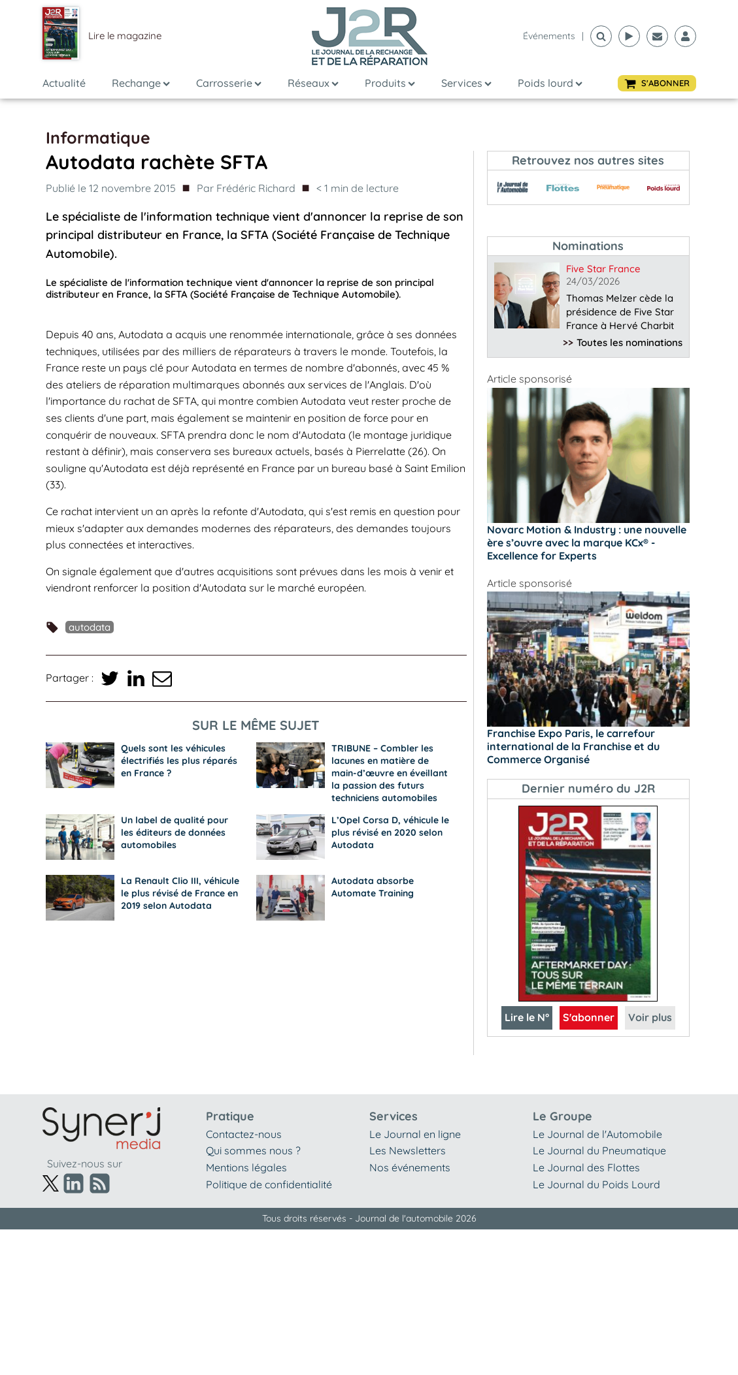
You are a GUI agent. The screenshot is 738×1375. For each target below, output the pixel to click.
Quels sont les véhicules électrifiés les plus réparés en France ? (179, 760)
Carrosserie (228, 82)
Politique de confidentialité (269, 1184)
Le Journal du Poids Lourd (596, 1184)
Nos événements (409, 1167)
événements (549, 36)
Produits (390, 82)
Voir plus (650, 1017)
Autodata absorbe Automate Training (372, 887)
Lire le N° (527, 1017)
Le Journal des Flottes (586, 1167)
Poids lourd (550, 82)
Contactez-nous (244, 1134)
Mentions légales (246, 1167)
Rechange (141, 82)
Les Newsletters (407, 1150)
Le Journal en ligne (415, 1134)
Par (246, 188)
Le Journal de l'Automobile (597, 1134)
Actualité (64, 82)
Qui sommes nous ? (253, 1150)
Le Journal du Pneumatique (599, 1150)
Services (466, 82)
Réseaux (313, 82)
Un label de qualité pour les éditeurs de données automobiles (174, 832)
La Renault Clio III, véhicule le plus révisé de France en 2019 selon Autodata (180, 893)
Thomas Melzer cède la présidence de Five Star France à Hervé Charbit (620, 312)
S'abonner (588, 1017)
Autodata (89, 627)
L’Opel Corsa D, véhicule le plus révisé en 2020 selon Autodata (390, 832)
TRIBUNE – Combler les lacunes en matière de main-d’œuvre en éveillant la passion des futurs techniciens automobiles (389, 773)
